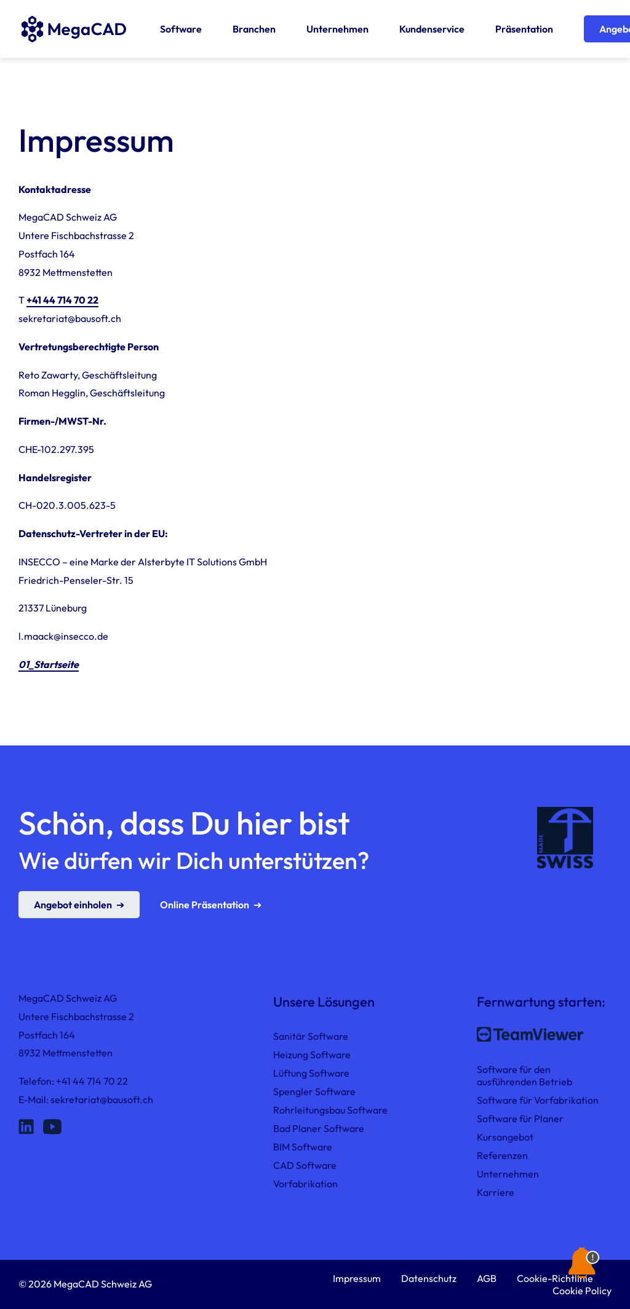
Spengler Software (314, 1091)
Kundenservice (432, 29)
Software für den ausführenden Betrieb (524, 1075)
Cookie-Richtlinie (555, 1278)
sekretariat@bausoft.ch (101, 1099)
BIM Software (302, 1147)
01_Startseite (48, 664)
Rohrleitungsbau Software (330, 1110)
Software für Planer (520, 1118)
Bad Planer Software (318, 1128)
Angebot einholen (73, 904)
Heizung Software (312, 1054)
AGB (486, 1278)
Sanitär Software (310, 1036)
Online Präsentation (204, 904)
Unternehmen (337, 29)
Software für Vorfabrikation (538, 1100)
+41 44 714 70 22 (62, 300)
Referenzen (502, 1155)
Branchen (254, 29)
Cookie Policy (582, 1290)
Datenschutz (429, 1278)
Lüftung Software (311, 1073)
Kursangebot (505, 1137)
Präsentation (524, 29)
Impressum (357, 1278)
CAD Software (305, 1165)
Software (181, 29)
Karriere (495, 1192)
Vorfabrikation (305, 1183)
